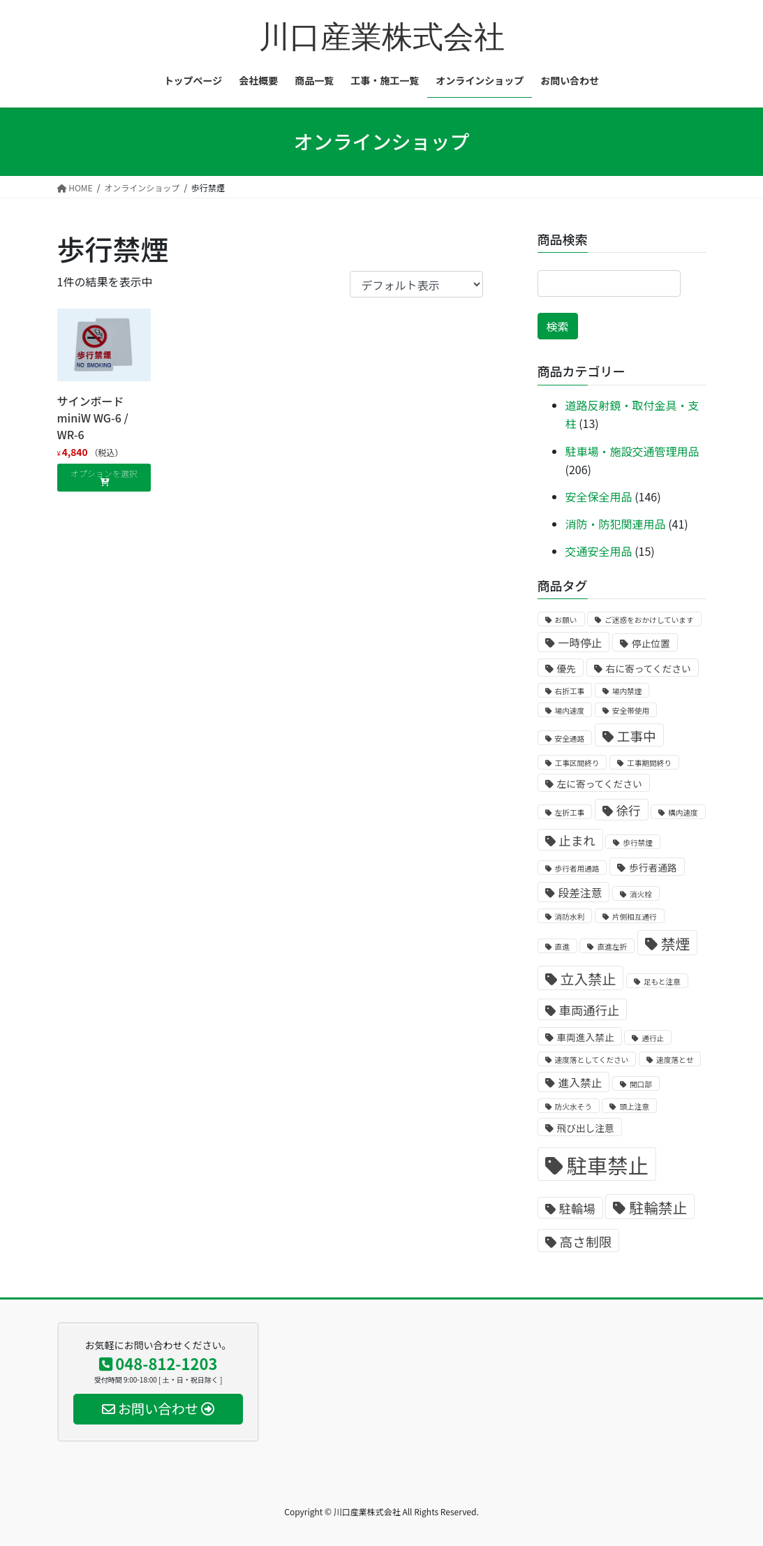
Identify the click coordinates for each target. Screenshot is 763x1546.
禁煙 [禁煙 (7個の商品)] (675, 943)
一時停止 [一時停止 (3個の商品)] (580, 643)
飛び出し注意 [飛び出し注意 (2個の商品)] (585, 1128)
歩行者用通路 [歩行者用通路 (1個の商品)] (577, 868)
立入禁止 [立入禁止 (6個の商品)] (588, 979)
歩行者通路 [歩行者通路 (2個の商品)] (652, 867)
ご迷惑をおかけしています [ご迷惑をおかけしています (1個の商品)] (649, 619)
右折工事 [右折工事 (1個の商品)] (570, 691)
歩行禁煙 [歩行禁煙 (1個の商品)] (638, 842)
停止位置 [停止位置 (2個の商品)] (651, 643)
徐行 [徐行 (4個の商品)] (628, 810)
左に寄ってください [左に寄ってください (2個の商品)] (599, 783)
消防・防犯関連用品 (615, 523)
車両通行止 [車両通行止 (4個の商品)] (589, 1010)
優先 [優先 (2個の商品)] (566, 668)
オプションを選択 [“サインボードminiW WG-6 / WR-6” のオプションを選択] (104, 473)
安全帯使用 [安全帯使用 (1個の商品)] (630, 710)
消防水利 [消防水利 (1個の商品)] (570, 916)
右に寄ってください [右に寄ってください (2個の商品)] (648, 668)
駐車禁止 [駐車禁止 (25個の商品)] (608, 1164)
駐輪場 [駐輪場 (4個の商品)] (577, 1208)
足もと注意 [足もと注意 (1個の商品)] (662, 981)
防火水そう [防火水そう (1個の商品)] (573, 1106)
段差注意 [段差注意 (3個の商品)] (580, 893)
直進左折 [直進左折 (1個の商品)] (612, 946)
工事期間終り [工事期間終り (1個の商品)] (649, 763)
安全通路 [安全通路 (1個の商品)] (570, 738)
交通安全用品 (598, 551)
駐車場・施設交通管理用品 (632, 451)
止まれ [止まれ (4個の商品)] (577, 840)
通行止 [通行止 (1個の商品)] (653, 1038)
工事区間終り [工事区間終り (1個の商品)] (577, 763)
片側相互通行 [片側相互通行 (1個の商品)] (634, 916)
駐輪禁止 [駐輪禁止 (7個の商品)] (658, 1207)
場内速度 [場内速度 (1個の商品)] (570, 710)
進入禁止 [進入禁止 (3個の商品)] (580, 1083)
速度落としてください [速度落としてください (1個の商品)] (592, 1059)
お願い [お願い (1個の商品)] (566, 619)
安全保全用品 (598, 496)
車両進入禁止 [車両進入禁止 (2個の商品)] (585, 1037)
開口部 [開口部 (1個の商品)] (641, 1084)
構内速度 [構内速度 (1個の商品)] (683, 812)
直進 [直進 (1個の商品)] (562, 946)
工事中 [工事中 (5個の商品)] (636, 735)
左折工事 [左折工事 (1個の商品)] (570, 812)
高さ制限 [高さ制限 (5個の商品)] (586, 1241)
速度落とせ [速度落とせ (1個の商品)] (674, 1059)
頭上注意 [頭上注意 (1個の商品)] (634, 1106)
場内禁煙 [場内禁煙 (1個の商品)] (627, 691)
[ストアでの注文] (416, 284)
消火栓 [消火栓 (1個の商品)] (641, 894)
